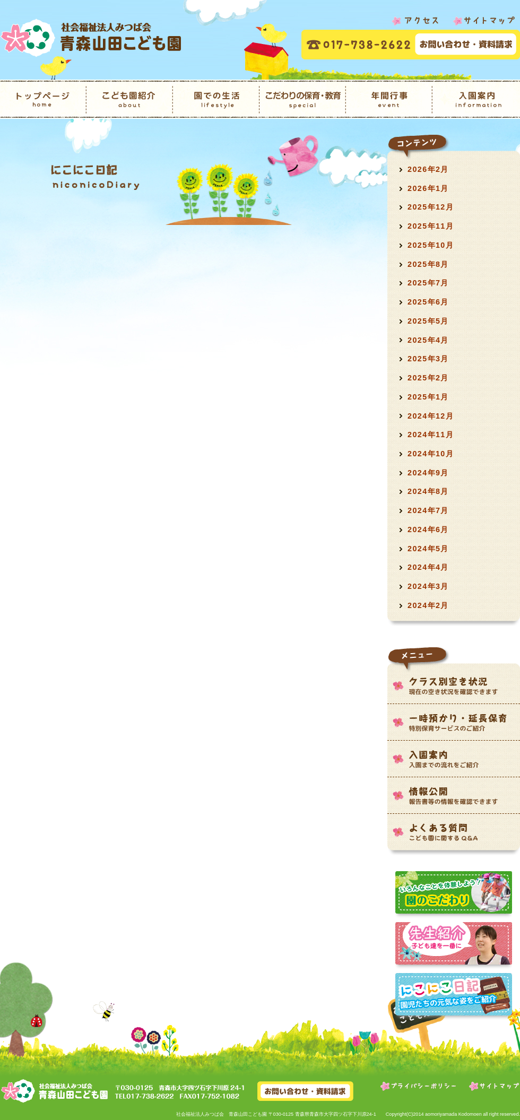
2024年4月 (428, 567)
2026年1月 (428, 188)
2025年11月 (431, 226)
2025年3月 (428, 358)
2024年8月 (428, 491)
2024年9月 (428, 472)
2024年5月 (428, 548)
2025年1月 (428, 397)
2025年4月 (428, 340)
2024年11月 (431, 434)
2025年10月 (431, 245)
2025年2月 (428, 378)
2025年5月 (428, 321)
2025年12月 (431, 207)
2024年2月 (428, 605)
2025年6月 (428, 302)
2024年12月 (431, 416)
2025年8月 (428, 264)
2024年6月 (428, 529)
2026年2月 (428, 169)
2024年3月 (428, 586)
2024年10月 (431, 453)
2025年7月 (428, 283)
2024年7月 (428, 510)
